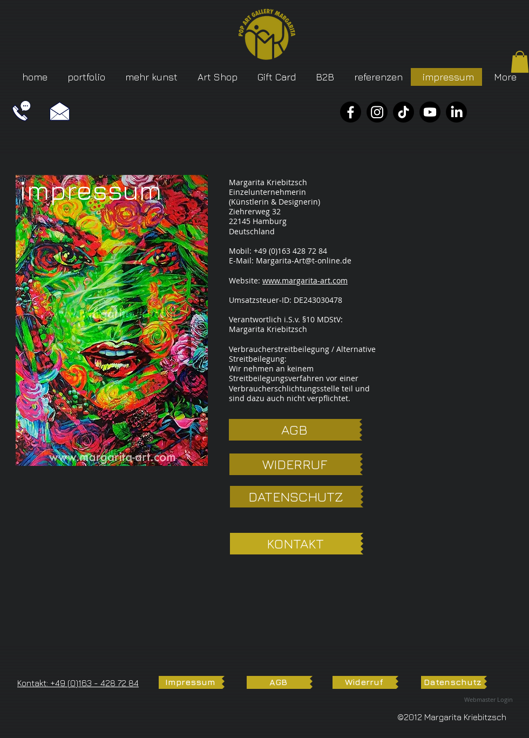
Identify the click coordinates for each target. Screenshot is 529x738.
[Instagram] (377, 112)
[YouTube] (429, 112)
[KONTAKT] (295, 543)
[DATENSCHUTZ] (295, 496)
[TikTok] (403, 112)
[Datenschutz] (452, 682)
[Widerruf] (364, 682)
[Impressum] (190, 682)
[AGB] (294, 430)
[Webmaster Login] (488, 700)
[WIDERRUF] (294, 464)
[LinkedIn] (456, 112)
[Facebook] (350, 112)
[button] (520, 62)
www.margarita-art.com (305, 280)
